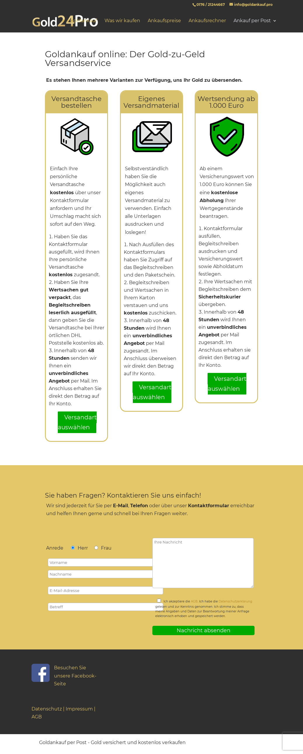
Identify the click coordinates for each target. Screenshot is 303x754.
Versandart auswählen (77, 422)
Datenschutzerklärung (235, 601)
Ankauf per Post (252, 21)
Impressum (79, 709)
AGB (194, 601)
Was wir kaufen (122, 21)
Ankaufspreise (164, 21)
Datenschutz (47, 709)
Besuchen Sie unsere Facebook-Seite (75, 675)
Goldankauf (83, 21)
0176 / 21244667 (210, 4)
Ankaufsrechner (207, 21)
